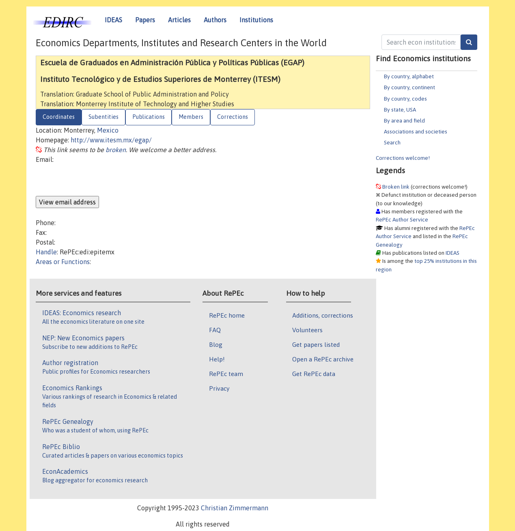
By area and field (404, 120)
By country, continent (409, 87)
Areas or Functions (63, 261)
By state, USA (400, 109)
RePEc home (227, 315)
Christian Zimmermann (234, 508)
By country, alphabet (409, 76)
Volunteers (307, 329)
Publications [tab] (148, 117)
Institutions (256, 20)
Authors (215, 20)
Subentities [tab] (103, 117)
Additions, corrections (322, 315)
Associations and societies (415, 131)
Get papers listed (316, 344)
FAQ (215, 329)
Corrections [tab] (232, 117)
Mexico (108, 130)
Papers (145, 20)
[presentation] (97, 180)
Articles (179, 20)
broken (116, 149)
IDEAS (113, 20)
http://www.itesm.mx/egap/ (111, 140)
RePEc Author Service (402, 219)
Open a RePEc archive (322, 359)
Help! (217, 359)
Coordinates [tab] (59, 117)
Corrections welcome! (403, 158)
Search (392, 142)
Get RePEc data (313, 373)
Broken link (395, 186)
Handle (46, 252)
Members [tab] (191, 117)
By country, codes (405, 98)
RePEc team (226, 373)
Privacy (219, 388)
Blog (215, 344)
